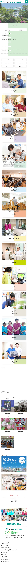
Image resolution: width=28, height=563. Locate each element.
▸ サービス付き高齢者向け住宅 (9, 550)
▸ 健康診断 (4, 552)
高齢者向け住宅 (21, 66)
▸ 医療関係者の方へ (6, 559)
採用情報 (20, 30)
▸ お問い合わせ (5, 561)
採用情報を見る (14, 524)
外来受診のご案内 (20, 59)
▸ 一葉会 (3, 554)
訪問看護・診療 (8, 66)
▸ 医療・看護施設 (5, 545)
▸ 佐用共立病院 (5, 543)
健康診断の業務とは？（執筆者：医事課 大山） (9, 39)
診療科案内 (8, 59)
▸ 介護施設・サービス (6, 547)
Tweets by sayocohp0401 (5, 392)
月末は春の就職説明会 (5, 35)
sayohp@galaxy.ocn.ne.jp (16, 539)
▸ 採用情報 (4, 557)
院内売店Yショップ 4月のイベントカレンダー (9, 43)
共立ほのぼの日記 (7, 30)
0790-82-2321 (14, 501)
